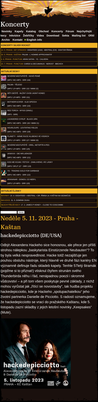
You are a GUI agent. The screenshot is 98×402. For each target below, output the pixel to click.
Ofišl (91, 35)
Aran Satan (28, 59)
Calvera (44, 59)
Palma (25, 55)
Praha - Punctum (13, 59)
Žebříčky (28, 35)
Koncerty (57, 31)
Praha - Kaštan (13, 55)
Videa (40, 35)
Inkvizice (14, 35)
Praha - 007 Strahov (16, 50)
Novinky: (5, 196)
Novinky (7, 31)
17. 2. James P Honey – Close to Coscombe (42, 205)
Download (53, 35)
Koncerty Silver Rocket (15, 45)
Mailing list (78, 35)
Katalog (31, 31)
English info (34, 39)
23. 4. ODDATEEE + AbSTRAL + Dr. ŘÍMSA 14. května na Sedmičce (40, 196)
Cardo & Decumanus (34, 64)
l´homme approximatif (41, 55)
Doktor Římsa (65, 50)
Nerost (50, 64)
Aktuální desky (10, 71)
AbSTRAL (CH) (50, 50)
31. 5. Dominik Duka (20, 200)
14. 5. (3, 50)
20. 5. (3, 55)
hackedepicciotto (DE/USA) (31, 235)
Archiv (6, 39)
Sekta (65, 35)
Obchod (44, 31)
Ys (37, 59)
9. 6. (3, 59)
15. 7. (3, 64)
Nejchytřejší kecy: (11, 205)
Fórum (70, 31)
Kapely (19, 31)
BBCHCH (59, 64)
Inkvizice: (5, 200)
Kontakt (17, 39)
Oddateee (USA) (34, 50)
